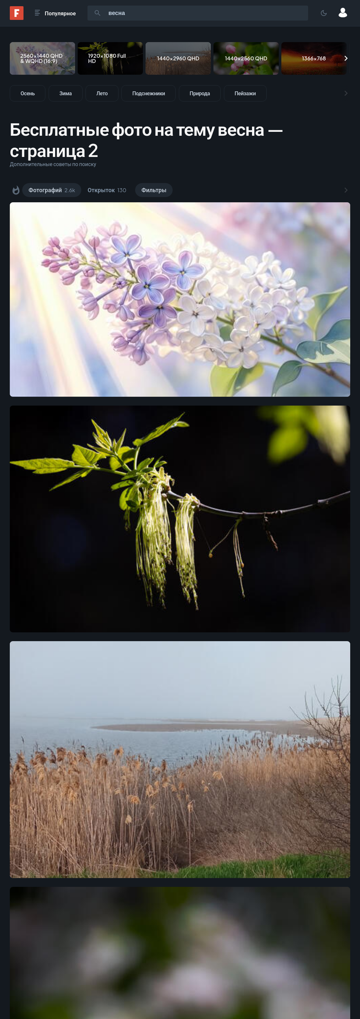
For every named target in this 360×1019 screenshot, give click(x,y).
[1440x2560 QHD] (246, 58)
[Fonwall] (16, 17)
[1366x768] (314, 58)
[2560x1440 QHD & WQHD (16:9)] (42, 58)
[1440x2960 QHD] (178, 58)
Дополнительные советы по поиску (53, 164)
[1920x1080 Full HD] (110, 58)
